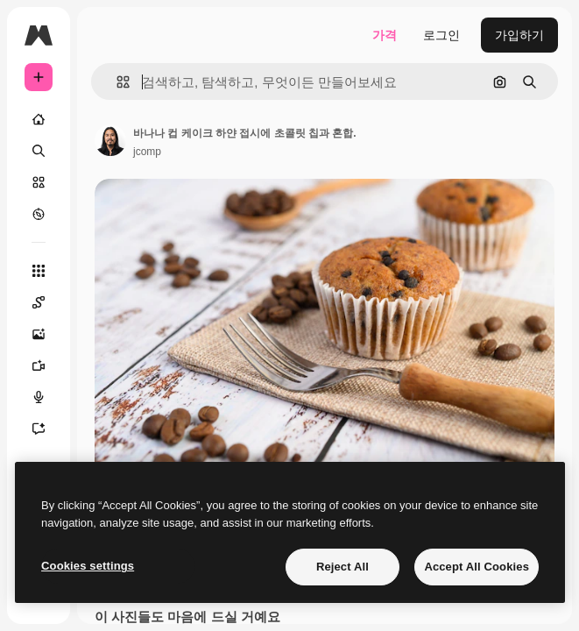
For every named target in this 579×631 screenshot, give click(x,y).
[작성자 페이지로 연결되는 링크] (110, 140)
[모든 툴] (39, 271)
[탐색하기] (39, 214)
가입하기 (519, 35)
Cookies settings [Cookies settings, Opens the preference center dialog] (87, 565)
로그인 (441, 35)
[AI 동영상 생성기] (47, 365)
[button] (116, 82)
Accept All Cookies (476, 566)
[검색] (39, 151)
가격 (384, 35)
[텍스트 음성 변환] (47, 397)
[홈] (39, 119)
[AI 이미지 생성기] (47, 334)
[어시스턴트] (47, 429)
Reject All (342, 566)
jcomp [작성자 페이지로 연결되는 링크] (147, 151)
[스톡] (39, 182)
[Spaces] (47, 302)
